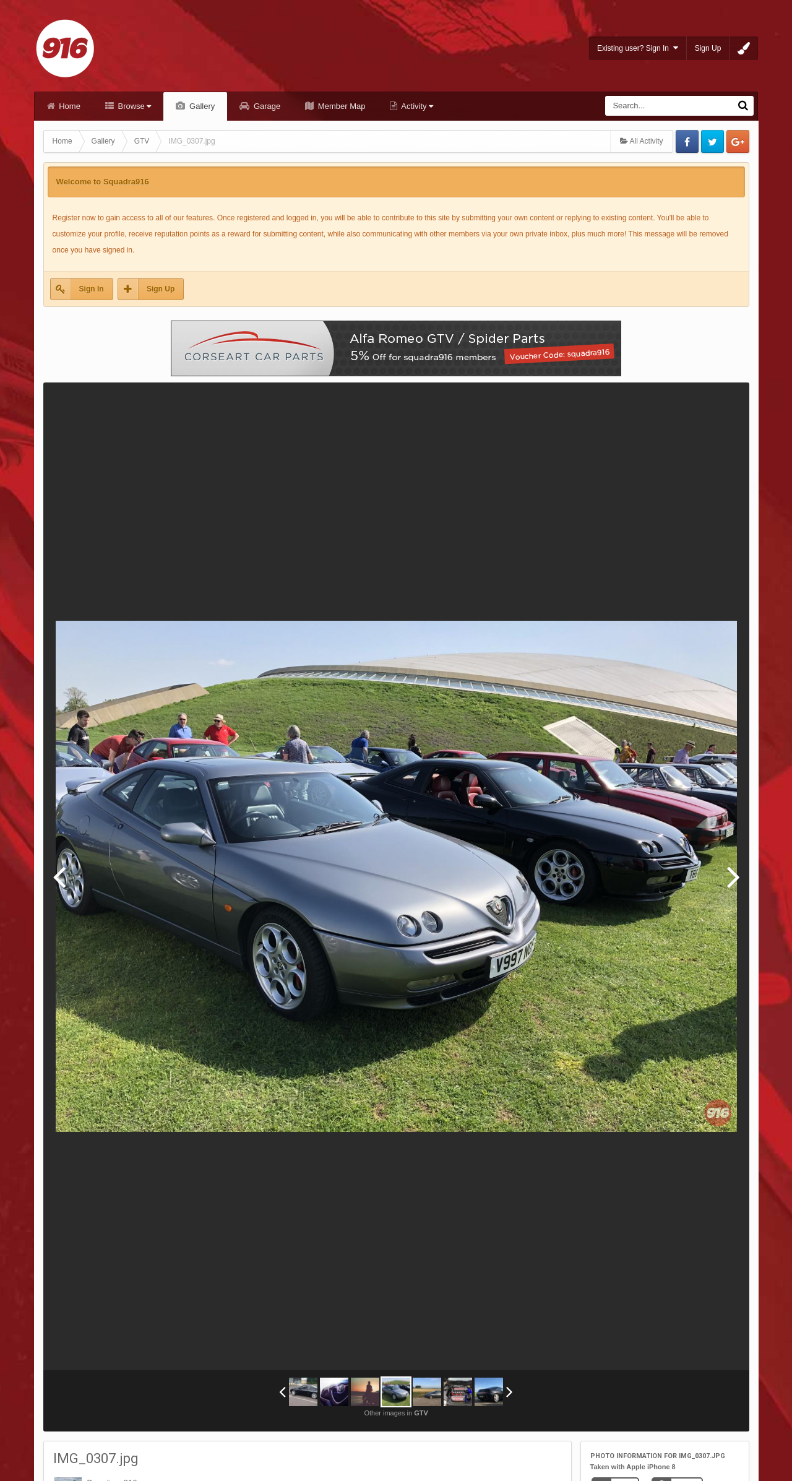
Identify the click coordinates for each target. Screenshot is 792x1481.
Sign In (91, 289)
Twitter (712, 141)
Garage (265, 106)
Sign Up (708, 48)
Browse (134, 106)
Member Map (340, 106)
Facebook (687, 141)
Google (737, 141)
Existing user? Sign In (637, 48)
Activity (416, 106)
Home (68, 106)
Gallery (201, 106)
